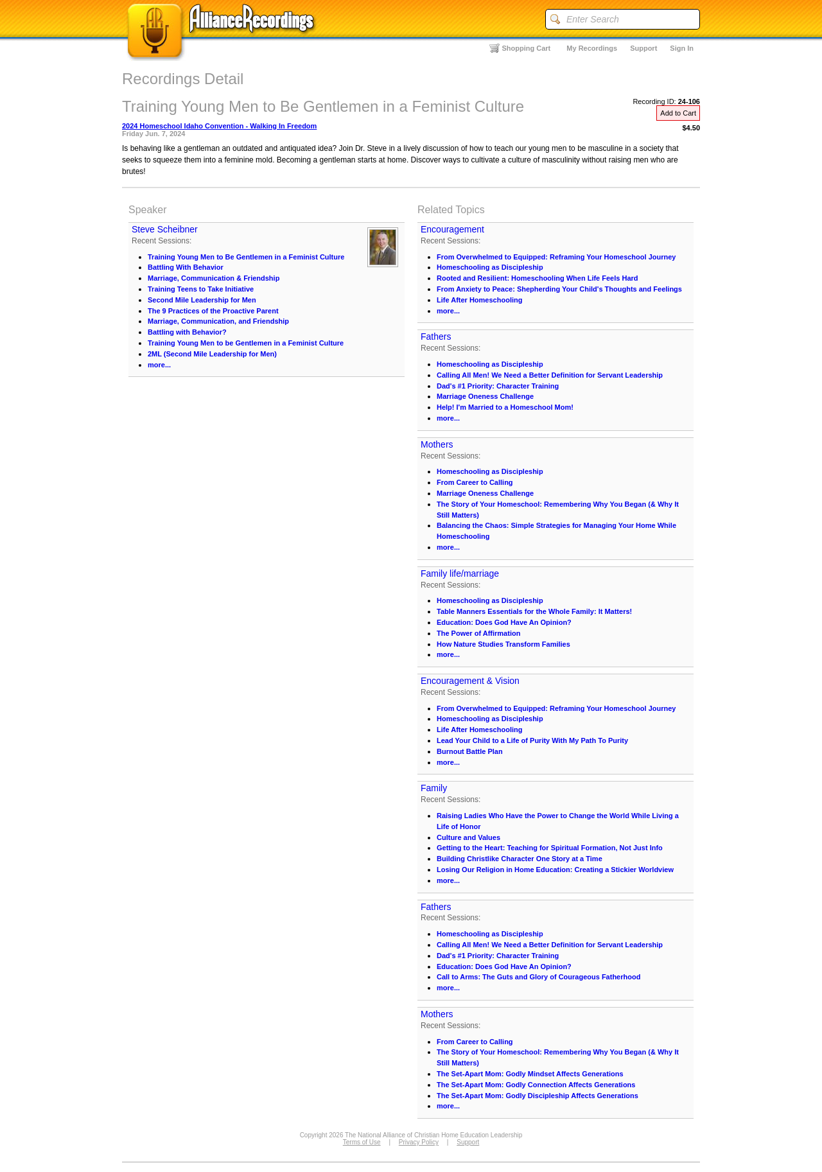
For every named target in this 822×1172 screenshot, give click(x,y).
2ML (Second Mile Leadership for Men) (212, 354)
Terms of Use (362, 1142)
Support (643, 48)
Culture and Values (468, 837)
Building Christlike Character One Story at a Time (519, 858)
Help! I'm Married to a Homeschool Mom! (505, 407)
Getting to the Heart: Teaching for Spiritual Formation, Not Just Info (550, 848)
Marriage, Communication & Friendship (213, 278)
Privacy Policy (419, 1142)
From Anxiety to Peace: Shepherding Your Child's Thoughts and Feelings (559, 289)
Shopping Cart (526, 48)
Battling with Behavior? (187, 332)
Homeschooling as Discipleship (490, 267)
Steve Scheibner (165, 229)
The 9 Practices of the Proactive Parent (213, 311)
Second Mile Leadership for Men (202, 300)
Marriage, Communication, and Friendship (218, 321)
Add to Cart (678, 113)
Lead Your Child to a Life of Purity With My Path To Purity (532, 740)
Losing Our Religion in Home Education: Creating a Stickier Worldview (555, 869)
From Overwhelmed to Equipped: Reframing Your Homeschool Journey (556, 257)
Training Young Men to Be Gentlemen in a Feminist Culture (246, 257)
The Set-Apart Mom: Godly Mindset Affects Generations (530, 1074)
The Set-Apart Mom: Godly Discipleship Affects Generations (537, 1095)
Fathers (436, 336)
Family (434, 788)
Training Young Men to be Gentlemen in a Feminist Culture (246, 343)
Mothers (437, 444)
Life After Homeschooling (479, 300)
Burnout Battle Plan (470, 751)
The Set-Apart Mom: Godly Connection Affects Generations (536, 1085)
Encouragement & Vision (470, 681)
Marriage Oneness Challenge (485, 396)
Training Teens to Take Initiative (201, 289)
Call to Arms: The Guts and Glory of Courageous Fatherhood (538, 977)
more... (159, 365)
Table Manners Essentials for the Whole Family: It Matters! (534, 611)
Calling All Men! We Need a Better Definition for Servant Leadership (550, 375)
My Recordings (591, 48)
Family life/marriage (460, 573)
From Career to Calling (475, 482)
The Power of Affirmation (478, 633)
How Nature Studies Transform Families (503, 644)
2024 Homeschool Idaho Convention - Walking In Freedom (219, 126)
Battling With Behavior (185, 267)
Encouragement (452, 229)
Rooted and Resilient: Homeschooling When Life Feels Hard (537, 278)
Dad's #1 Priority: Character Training (498, 386)
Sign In (682, 48)
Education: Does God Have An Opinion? (504, 622)
